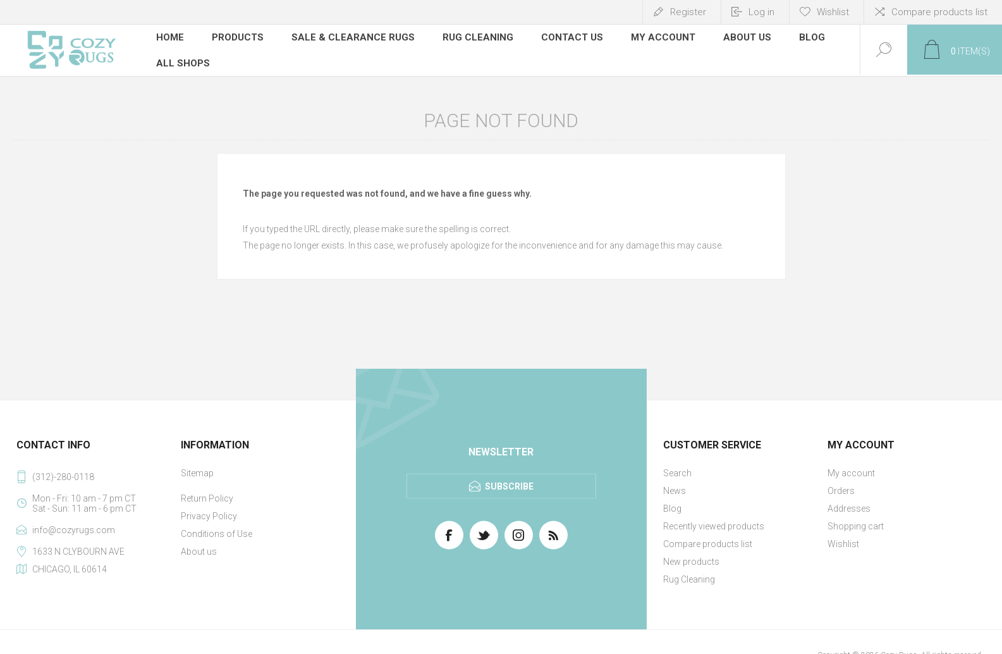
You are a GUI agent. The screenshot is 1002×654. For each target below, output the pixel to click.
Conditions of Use (216, 533)
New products (691, 560)
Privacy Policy (209, 515)
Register (688, 12)
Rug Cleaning (689, 578)
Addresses (849, 507)
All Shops (183, 60)
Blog (672, 507)
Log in (761, 12)
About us (199, 550)
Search (677, 472)
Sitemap (197, 472)
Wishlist (843, 543)
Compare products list (939, 12)
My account (851, 472)
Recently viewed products (713, 525)
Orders (841, 489)
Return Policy (207, 497)
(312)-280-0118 (63, 476)
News (674, 489)
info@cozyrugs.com (73, 529)
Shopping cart (856, 525)
